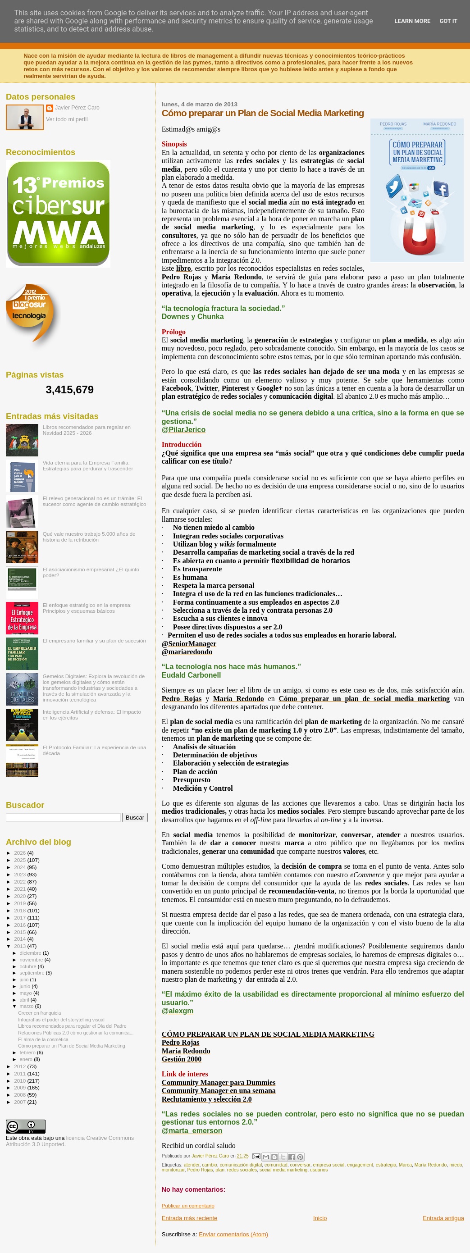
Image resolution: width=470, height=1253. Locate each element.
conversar (300, 1164)
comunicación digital (241, 1164)
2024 (20, 867)
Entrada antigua (443, 1218)
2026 (20, 853)
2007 (20, 1102)
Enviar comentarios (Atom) (233, 1234)
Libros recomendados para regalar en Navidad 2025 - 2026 (87, 430)
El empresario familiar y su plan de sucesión (94, 640)
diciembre (31, 953)
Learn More (413, 21)
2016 (20, 925)
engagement (360, 1164)
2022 (20, 881)
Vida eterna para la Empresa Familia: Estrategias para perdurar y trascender (88, 465)
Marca (405, 1164)
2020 (20, 896)
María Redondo (431, 1164)
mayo (26, 993)
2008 (20, 1095)
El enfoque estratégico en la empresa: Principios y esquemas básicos (87, 608)
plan (219, 1169)
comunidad (276, 1164)
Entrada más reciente (190, 1218)
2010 (20, 1081)
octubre (29, 966)
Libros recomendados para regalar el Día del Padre (72, 1026)
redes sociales (242, 1169)
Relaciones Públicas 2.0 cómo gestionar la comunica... (75, 1032)
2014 (20, 939)
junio (26, 986)
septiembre (33, 972)
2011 (20, 1073)
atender (192, 1164)
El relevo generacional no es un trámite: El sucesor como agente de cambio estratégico (94, 501)
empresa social (328, 1164)
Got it (448, 21)
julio (25, 979)
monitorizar (173, 1169)
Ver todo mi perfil (67, 119)
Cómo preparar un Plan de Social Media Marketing (71, 1045)
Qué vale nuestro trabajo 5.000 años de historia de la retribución (89, 536)
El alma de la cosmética (43, 1039)
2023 (20, 874)
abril (25, 999)
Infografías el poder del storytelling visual (61, 1019)
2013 (20, 946)
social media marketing (283, 1169)
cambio (209, 1164)
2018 (20, 910)
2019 (20, 903)
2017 (20, 917)
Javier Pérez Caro (77, 108)
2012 (20, 1066)
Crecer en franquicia (39, 1013)
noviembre (32, 959)
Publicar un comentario (188, 1205)
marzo (27, 1006)
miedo (455, 1164)
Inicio (320, 1218)
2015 (20, 932)
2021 (20, 889)
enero (27, 1059)
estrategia (386, 1164)
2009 (20, 1087)
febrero (28, 1052)
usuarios (319, 1169)
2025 (20, 860)
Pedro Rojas (200, 1169)
